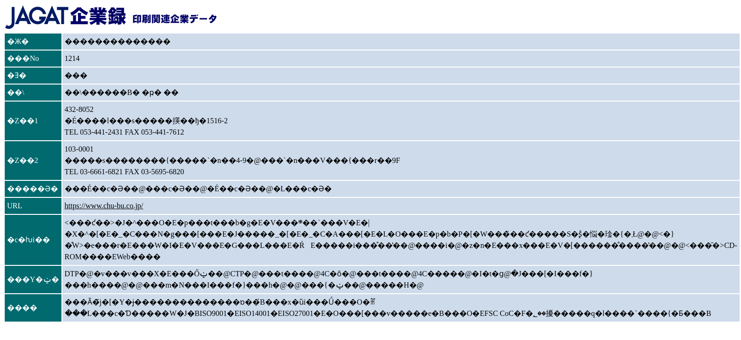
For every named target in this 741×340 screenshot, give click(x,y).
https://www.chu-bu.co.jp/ (104, 206)
